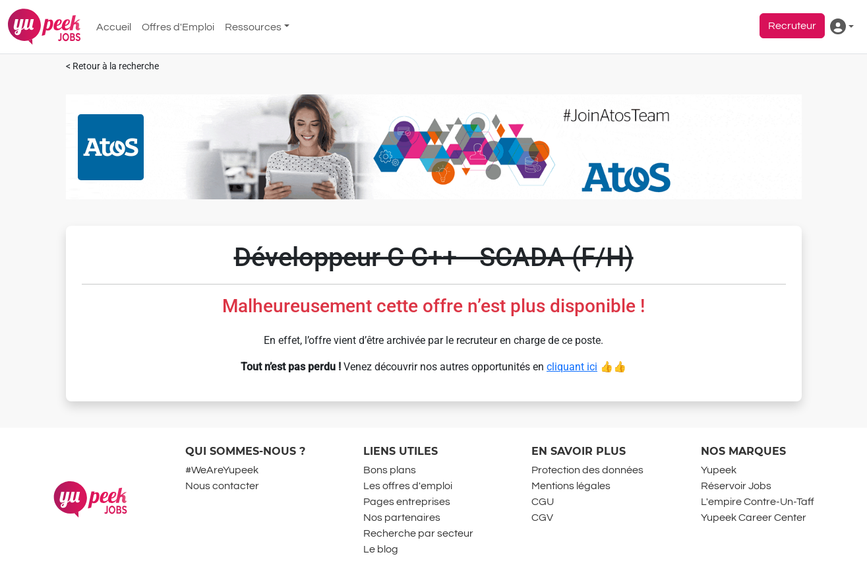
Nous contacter (222, 486)
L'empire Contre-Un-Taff (757, 501)
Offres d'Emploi (178, 27)
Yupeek (718, 470)
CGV (542, 517)
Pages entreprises (406, 501)
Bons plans (389, 470)
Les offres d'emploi (407, 486)
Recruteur (792, 25)
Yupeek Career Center (753, 517)
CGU (542, 501)
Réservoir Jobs (736, 486)
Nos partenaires (401, 517)
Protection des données (587, 470)
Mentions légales (571, 486)
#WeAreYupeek (221, 470)
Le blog (380, 549)
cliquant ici (572, 366)
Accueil (113, 27)
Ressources (253, 27)
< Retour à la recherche (112, 66)
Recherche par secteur (418, 533)
